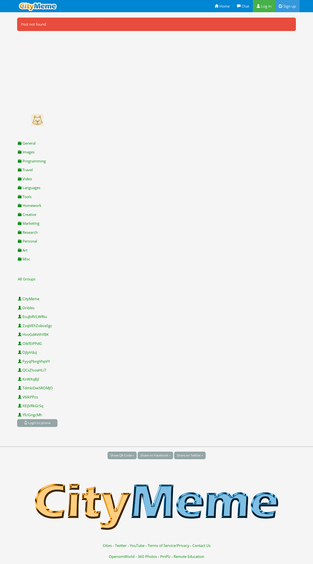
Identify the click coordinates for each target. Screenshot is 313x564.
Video (25, 178)
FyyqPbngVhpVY (34, 361)
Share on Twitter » (190, 455)
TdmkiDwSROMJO (35, 387)
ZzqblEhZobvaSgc (35, 325)
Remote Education (189, 556)
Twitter (121, 545)
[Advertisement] (156, 70)
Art (22, 250)
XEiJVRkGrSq (30, 405)
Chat (243, 6)
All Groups (26, 279)
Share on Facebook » (155, 455)
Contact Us (201, 545)
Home (222, 6)
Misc (24, 258)
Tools (25, 196)
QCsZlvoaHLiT (32, 370)
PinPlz (165, 556)
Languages (29, 187)
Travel (25, 169)
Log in (264, 6)
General (27, 143)
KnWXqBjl (28, 379)
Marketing (28, 223)
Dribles (26, 307)
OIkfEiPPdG (30, 343)
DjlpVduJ (27, 352)
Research (28, 232)
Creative (27, 214)
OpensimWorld (121, 556)
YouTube (137, 545)
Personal (27, 241)
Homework (29, 205)
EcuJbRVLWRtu (32, 316)
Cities (107, 545)
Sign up (287, 6)
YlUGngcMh (30, 414)
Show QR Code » (122, 455)
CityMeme (28, 298)
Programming (32, 161)
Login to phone (37, 423)
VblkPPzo (28, 396)
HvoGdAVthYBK (33, 334)
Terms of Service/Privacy (168, 545)
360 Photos (147, 556)
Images (26, 151)
